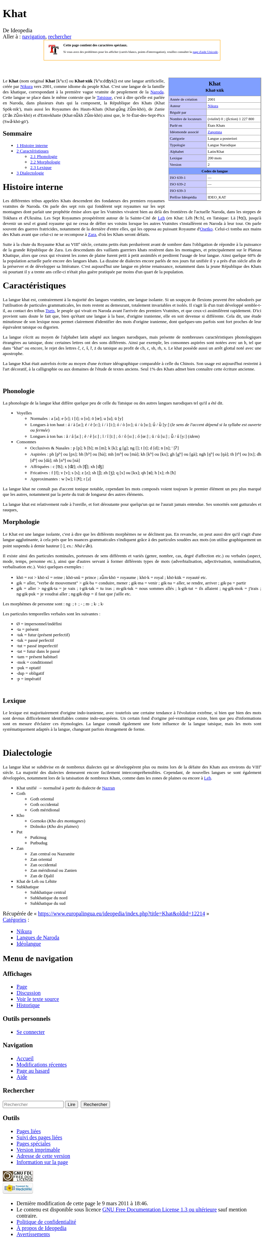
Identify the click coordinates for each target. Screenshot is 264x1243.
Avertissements (33, 1234)
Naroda (156, 91)
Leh (161, 217)
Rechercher (18, 1090)
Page (21, 987)
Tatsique (104, 97)
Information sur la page (42, 1162)
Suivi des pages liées (39, 1137)
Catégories (14, 920)
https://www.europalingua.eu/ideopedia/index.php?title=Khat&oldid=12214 (121, 913)
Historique (28, 1005)
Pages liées (28, 1131)
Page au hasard (33, 1071)
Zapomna (215, 132)
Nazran (108, 787)
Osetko (206, 228)
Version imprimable (38, 1150)
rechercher (60, 36)
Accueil (25, 1058)
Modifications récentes (41, 1065)
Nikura (213, 106)
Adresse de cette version (43, 1156)
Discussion (28, 993)
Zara (92, 234)
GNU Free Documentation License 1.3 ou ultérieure (159, 1209)
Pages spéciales (33, 1144)
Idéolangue (28, 944)
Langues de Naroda (37, 937)
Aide (21, 1077)
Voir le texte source (37, 999)
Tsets (50, 310)
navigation (33, 36)
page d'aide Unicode (205, 52)
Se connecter (30, 1032)
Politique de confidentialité (46, 1222)
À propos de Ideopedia (41, 1228)
